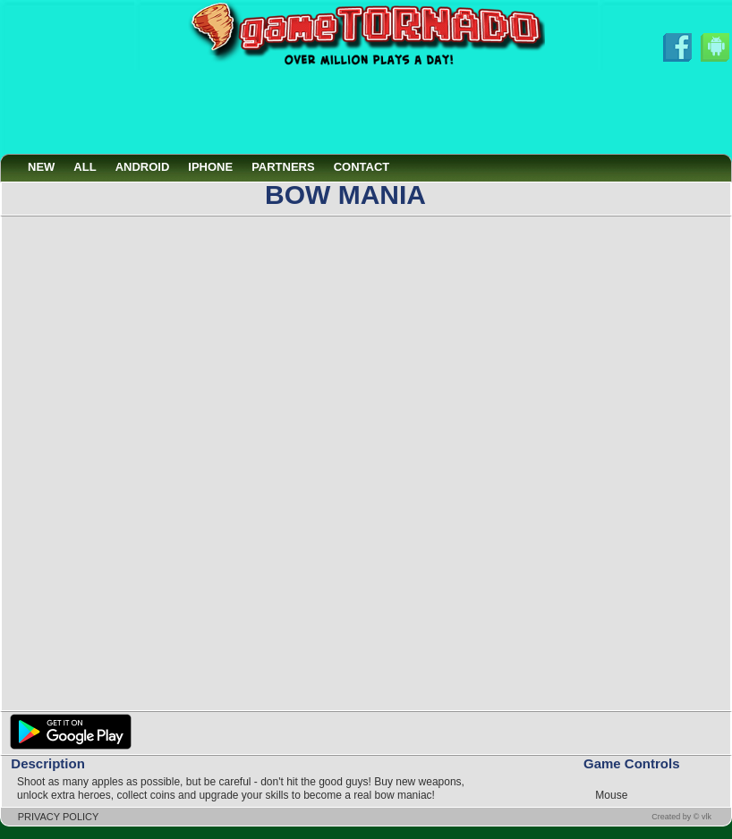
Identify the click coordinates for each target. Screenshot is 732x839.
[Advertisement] (366, 110)
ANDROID (142, 167)
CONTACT (362, 167)
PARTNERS (283, 167)
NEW (41, 167)
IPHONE (210, 167)
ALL (84, 167)
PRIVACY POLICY (58, 816)
